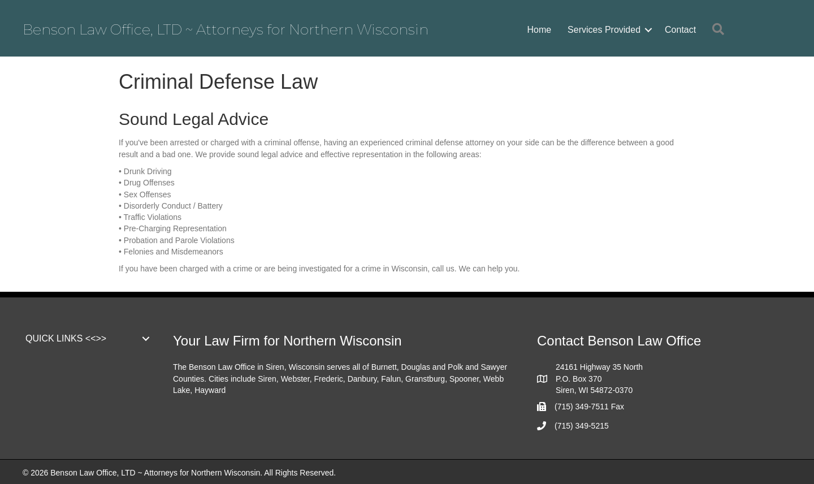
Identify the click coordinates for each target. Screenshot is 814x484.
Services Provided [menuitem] (604, 29)
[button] (648, 29)
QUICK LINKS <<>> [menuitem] (65, 338)
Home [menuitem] (539, 29)
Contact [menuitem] (680, 29)
